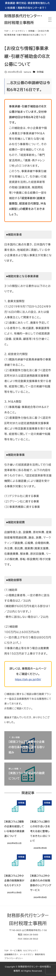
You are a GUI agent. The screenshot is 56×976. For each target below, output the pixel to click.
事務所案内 (40, 954)
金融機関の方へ (11, 954)
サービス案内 (16, 950)
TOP (6, 950)
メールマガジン (26, 954)
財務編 (40, 72)
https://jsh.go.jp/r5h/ (28, 679)
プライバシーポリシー (13, 958)
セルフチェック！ (30, 950)
